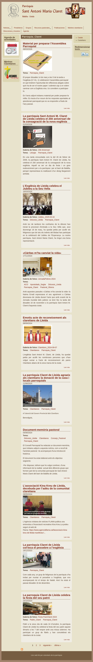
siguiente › (47, 645)
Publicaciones (59, 28)
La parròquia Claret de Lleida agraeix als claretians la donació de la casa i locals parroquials (46, 378)
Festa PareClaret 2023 (47, 617)
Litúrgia (33, 153)
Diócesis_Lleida (36, 220)
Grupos (28, 28)
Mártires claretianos (75, 28)
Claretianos (34, 350)
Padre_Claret (35, 620)
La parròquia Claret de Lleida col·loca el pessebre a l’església (43, 546)
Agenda (26, 31)
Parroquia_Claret (37, 73)
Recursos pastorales (42, 28)
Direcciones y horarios (11, 31)
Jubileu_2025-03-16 (46, 217)
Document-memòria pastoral (41, 429)
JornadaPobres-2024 (47, 279)
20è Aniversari (44, 150)
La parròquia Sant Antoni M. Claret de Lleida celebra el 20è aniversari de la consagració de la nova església (46, 119)
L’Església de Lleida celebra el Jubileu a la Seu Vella (42, 187)
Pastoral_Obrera (47, 287)
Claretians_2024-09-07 (47, 347)
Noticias (6, 28)
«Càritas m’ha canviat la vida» (42, 252)
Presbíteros (18, 28)
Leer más (67, 108)
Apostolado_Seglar (38, 284)
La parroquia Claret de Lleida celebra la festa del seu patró (46, 596)
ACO (26, 284)
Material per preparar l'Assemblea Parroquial (44, 45)
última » (57, 645)
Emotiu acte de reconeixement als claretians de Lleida (44, 319)
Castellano (82, 40)
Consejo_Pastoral (58, 438)
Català (80, 38)
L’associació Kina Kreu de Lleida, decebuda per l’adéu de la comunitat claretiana (46, 488)
